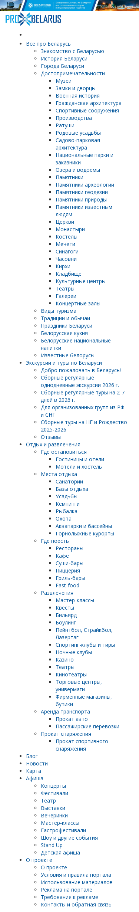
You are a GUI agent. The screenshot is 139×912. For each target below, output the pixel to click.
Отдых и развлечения (53, 444)
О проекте (39, 859)
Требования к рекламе (69, 896)
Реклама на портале (66, 889)
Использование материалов (77, 882)
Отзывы (51, 436)
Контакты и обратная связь (76, 904)
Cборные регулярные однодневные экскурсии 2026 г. (80, 381)
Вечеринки (54, 815)
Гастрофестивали (63, 830)
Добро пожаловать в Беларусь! (81, 370)
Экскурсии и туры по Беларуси (64, 362)
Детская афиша (60, 852)
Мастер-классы (60, 822)
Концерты (53, 785)
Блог (32, 756)
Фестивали (54, 793)
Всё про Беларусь (48, 43)
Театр (48, 800)
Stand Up (52, 845)
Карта (33, 770)
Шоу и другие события (69, 837)
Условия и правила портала (76, 874)
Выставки (53, 807)
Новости (37, 763)
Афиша (34, 778)
